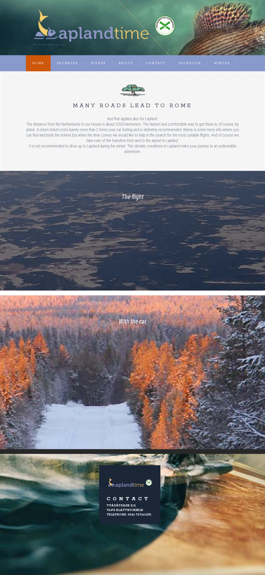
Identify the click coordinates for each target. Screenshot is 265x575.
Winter (222, 63)
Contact (156, 63)
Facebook (190, 63)
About (126, 63)
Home (38, 63)
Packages (67, 63)
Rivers (98, 63)
